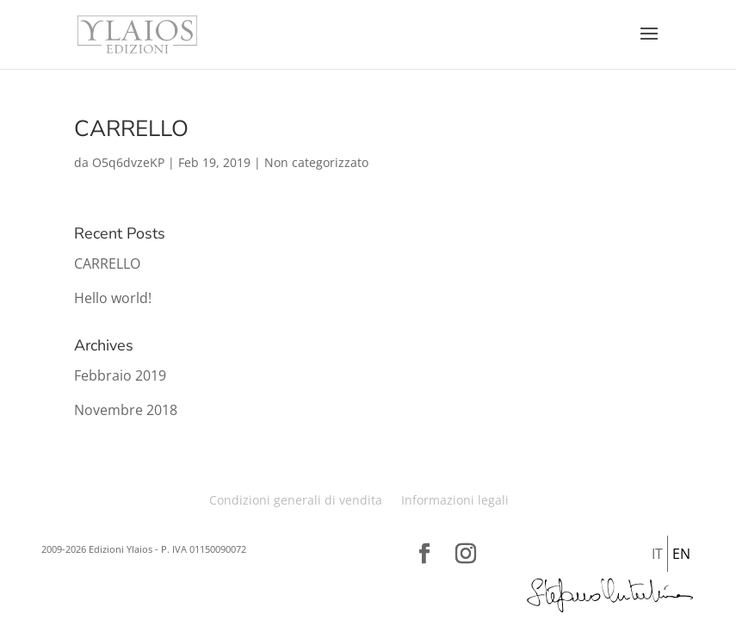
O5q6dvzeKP (128, 162)
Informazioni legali (455, 500)
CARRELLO (131, 129)
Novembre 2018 (125, 409)
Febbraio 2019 (120, 375)
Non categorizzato (316, 162)
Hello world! (113, 297)
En (681, 553)
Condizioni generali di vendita (295, 500)
